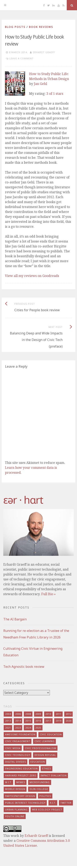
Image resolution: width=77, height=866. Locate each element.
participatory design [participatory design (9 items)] (20, 795)
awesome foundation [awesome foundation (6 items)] (20, 734)
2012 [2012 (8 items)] (68, 713)
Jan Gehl (40, 83)
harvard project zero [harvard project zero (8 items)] (20, 775)
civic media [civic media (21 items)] (13, 748)
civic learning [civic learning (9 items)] (44, 741)
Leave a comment (21, 58)
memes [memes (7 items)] (20, 782)
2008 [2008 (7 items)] (28, 713)
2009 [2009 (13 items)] (38, 713)
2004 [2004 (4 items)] (8, 713)
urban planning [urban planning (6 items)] (16, 809)
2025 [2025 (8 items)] (38, 727)
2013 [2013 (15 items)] (8, 720)
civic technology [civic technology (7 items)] (17, 754)
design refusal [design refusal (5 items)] (45, 754)
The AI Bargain (15, 619)
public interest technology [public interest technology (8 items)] (25, 802)
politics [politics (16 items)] (45, 795)
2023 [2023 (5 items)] (18, 727)
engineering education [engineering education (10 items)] (21, 768)
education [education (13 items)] (37, 761)
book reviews (41, 27)
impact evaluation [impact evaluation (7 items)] (54, 775)
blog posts (15, 27)
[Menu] (5, 5)
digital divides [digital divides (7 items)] (15, 761)
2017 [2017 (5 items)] (48, 720)
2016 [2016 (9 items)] (38, 720)
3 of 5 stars (54, 93)
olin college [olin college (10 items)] (39, 788)
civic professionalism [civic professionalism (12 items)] (40, 748)
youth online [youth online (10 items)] (14, 816)
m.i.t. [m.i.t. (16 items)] (8, 782)
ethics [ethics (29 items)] (46, 768)
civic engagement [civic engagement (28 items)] (17, 741)
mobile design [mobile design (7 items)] (15, 788)
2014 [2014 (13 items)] (18, 720)
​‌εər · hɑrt (23, 500)
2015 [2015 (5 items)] (28, 720)
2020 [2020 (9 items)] (68, 720)
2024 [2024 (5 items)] (28, 727)
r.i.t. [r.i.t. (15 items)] (53, 802)
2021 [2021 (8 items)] (8, 727)
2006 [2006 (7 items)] (18, 713)
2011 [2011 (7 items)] (58, 713)
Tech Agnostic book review (23, 666)
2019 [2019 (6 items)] (58, 720)
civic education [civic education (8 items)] (51, 734)
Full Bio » (48, 594)
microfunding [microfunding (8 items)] (40, 782)
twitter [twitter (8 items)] (65, 802)
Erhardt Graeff (44, 52)
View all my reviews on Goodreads (32, 275)
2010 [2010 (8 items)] (48, 713)
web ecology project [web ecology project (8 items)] (47, 809)
